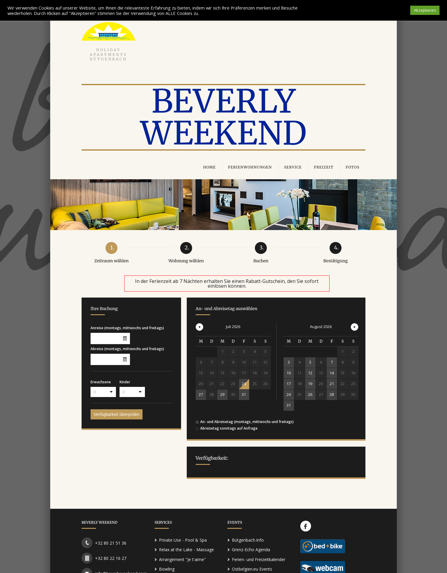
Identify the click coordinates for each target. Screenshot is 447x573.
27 (201, 394)
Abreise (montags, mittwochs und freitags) (127, 348)
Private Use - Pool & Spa (183, 540)
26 (310, 394)
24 (244, 383)
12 (310, 373)
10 (289, 373)
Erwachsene (101, 381)
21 (332, 383)
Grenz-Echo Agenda (251, 549)
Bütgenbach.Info (248, 540)
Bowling (166, 569)
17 (289, 383)
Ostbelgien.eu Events (252, 569)
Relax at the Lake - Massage (186, 549)
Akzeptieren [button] (425, 10)
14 (332, 373)
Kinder (125, 381)
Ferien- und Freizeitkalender (258, 559)
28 (332, 394)
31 (244, 394)
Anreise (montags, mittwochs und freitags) (127, 327)
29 (222, 394)
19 (310, 383)
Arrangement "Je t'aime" (182, 559)
